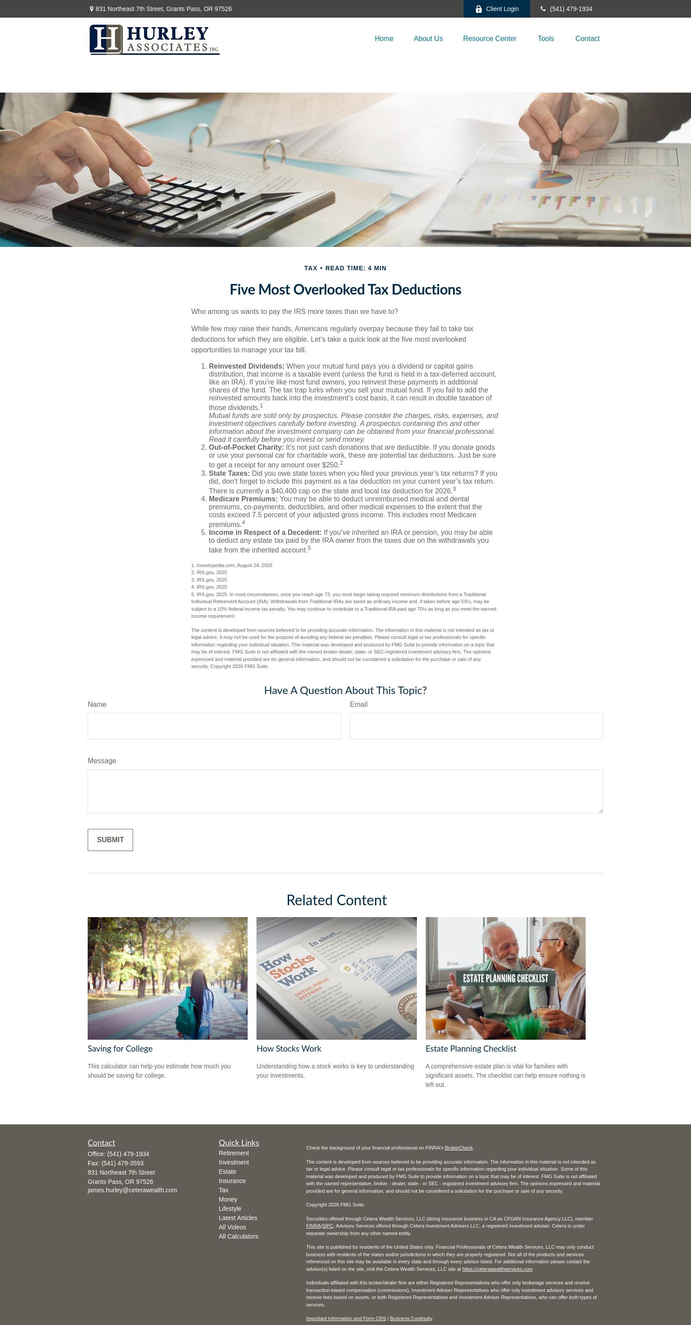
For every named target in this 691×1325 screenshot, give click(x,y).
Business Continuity (411, 1318)
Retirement (234, 1153)
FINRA (313, 1225)
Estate (228, 1171)
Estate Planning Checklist (471, 1048)
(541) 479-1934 (565, 8)
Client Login (497, 9)
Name (97, 704)
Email (359, 704)
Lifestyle (230, 1208)
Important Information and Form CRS (346, 1318)
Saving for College (120, 1048)
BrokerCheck (459, 1147)
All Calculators (238, 1236)
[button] (384, 38)
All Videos (232, 1227)
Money (228, 1199)
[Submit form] (110, 840)
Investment (234, 1162)
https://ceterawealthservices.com (497, 1269)
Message (102, 761)
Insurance (232, 1180)
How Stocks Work (288, 1048)
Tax (224, 1190)
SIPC (328, 1225)
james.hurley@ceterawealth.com (132, 1190)
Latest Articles (238, 1217)
